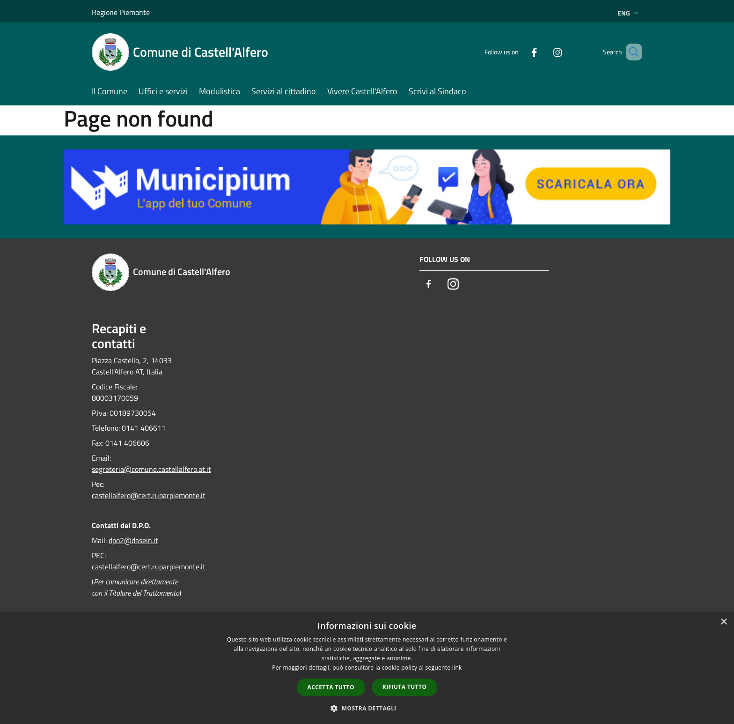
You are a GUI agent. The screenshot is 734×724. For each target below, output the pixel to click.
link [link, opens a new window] (457, 668)
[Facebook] (520, 51)
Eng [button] (628, 13)
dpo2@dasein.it (133, 540)
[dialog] (367, 668)
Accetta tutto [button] (331, 687)
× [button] (723, 622)
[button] (367, 708)
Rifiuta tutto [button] (404, 687)
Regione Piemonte (121, 12)
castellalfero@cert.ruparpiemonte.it (149, 495)
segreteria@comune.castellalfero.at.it (151, 469)
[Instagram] (544, 51)
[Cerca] (631, 52)
